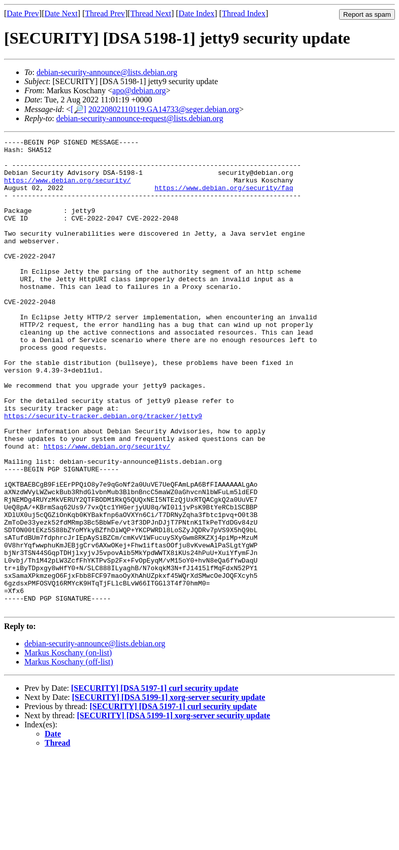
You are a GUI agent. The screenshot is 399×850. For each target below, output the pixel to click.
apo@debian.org (139, 90)
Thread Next (150, 13)
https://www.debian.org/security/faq (223, 198)
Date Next (61, 13)
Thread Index (243, 13)
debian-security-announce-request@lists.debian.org (139, 118)
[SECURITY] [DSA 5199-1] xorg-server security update (168, 791)
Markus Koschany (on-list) (68, 747)
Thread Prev (105, 13)
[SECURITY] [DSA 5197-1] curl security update (154, 782)
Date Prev (23, 13)
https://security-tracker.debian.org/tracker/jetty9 (103, 471)
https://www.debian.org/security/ (67, 189)
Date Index (197, 13)
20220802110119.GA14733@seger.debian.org (163, 109)
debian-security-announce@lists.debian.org (107, 72)
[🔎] (78, 109)
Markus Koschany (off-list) (68, 756)
